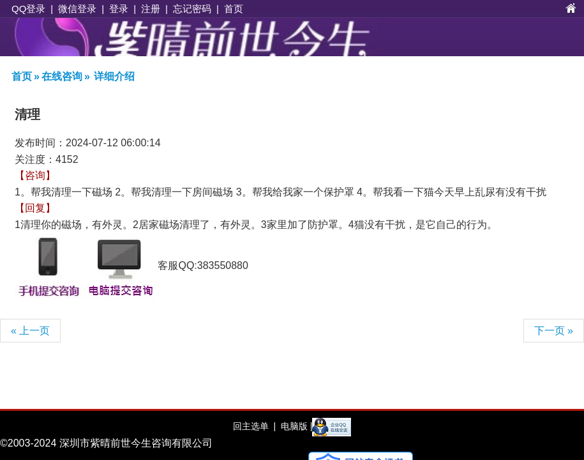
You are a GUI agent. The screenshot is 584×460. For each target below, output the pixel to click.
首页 (233, 8)
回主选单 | (254, 426)
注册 (150, 8)
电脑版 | (295, 426)
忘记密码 (192, 8)
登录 (118, 8)
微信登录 (77, 8)
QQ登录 (28, 8)
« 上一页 (30, 330)
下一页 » (553, 330)
